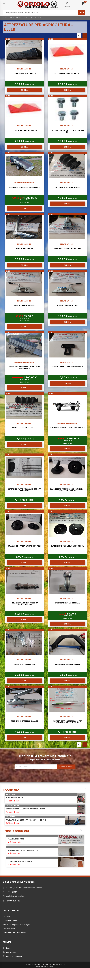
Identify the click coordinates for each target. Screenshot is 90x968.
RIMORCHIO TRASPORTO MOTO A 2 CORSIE (67, 428)
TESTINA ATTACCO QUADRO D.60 (67, 248)
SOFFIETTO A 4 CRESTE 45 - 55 (24, 428)
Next (86, 789)
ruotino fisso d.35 (24, 248)
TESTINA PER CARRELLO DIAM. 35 (24, 721)
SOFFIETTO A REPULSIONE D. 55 (67, 187)
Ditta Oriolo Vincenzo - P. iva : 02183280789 (50, 964)
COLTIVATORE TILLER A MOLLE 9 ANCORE (23, 809)
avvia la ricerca (66, 767)
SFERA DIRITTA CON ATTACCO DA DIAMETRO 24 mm (24, 604)
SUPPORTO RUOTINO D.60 (24, 305)
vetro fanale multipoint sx (24, 130)
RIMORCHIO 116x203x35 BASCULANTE (24, 187)
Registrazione (10, 952)
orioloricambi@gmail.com (14, 896)
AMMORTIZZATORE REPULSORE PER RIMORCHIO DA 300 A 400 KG (67, 722)
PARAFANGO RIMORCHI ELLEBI (67, 664)
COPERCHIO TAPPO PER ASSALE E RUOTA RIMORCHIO (24, 490)
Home (5, 18)
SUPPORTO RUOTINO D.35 (67, 305)
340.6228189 (11, 900)
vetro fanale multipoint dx (67, 73)
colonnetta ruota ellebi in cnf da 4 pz (67, 131)
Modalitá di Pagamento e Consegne (16, 924)
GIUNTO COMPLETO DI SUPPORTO (22, 852)
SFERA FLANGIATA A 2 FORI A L (67, 603)
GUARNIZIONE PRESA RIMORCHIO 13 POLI (67, 546)
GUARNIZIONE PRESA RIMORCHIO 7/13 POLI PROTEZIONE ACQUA (67, 490)
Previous (83, 789)
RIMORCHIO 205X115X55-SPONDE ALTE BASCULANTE (24, 367)
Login (6, 948)
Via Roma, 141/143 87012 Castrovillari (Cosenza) (23, 888)
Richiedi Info (24, 499)
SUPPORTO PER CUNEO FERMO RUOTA (67, 366)
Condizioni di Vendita (11, 920)
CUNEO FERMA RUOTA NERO (24, 73)
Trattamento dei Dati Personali (14, 933)
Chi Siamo (6, 916)
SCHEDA (24, 90)
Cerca (81, 12)
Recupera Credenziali (12, 956)
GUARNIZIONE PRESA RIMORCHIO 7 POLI (24, 546)
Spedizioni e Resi (9, 929)
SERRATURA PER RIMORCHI (24, 664)
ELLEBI (39, 18)
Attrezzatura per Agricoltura (21, 18)
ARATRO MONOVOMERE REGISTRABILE (21, 798)
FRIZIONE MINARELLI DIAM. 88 (20, 863)
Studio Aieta (50, 966)
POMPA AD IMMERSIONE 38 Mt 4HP (20, 820)
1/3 (79, 35)
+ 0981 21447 (10, 892)
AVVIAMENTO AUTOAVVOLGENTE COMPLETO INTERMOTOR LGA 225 (32, 840)
